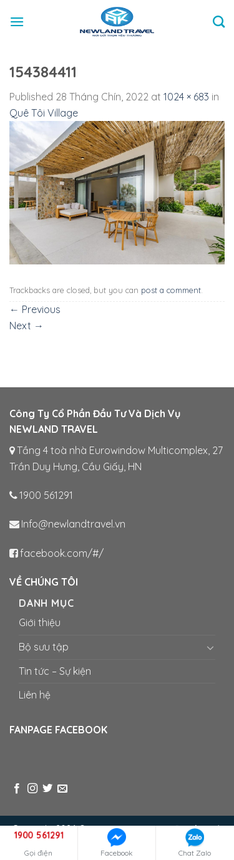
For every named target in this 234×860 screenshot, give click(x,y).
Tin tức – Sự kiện (55, 671)
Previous (35, 309)
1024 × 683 (186, 96)
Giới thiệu (40, 622)
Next (26, 325)
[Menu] (16, 21)
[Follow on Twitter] (47, 789)
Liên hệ (35, 694)
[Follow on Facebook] (17, 789)
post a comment (171, 290)
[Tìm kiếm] (219, 21)
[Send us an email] (62, 789)
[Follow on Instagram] (32, 789)
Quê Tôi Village (43, 113)
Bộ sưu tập (44, 646)
